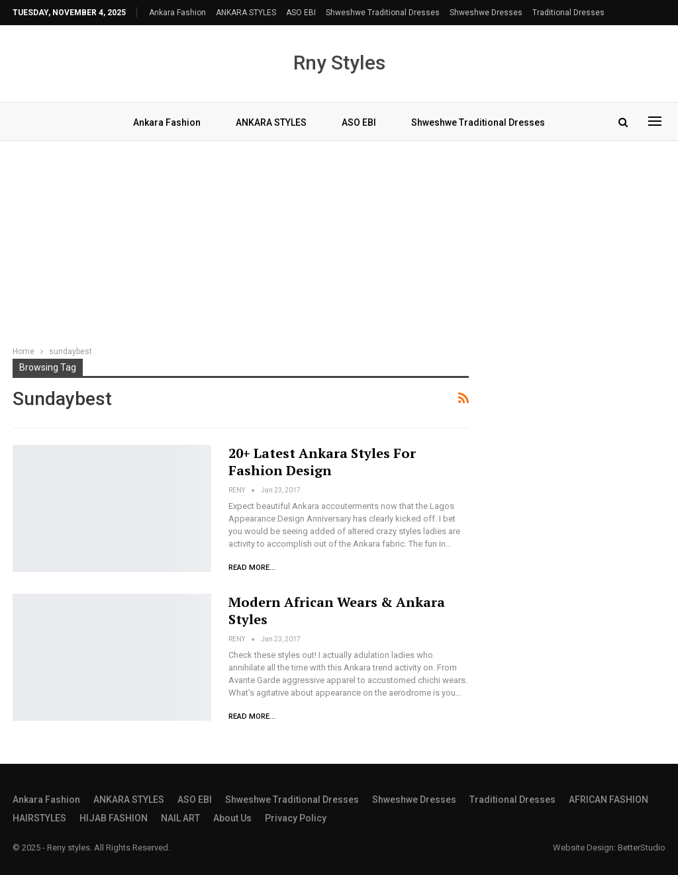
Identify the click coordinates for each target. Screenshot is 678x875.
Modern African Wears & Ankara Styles (336, 610)
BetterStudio (641, 847)
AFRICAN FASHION (608, 799)
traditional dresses (568, 12)
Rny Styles (339, 62)
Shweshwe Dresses (486, 12)
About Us (232, 818)
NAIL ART (180, 818)
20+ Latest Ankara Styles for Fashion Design (322, 461)
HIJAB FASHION (113, 818)
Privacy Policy (295, 818)
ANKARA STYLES (246, 12)
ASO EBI (301, 12)
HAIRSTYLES (39, 818)
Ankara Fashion (177, 12)
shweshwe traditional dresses (383, 12)
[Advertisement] (339, 245)
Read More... (251, 567)
